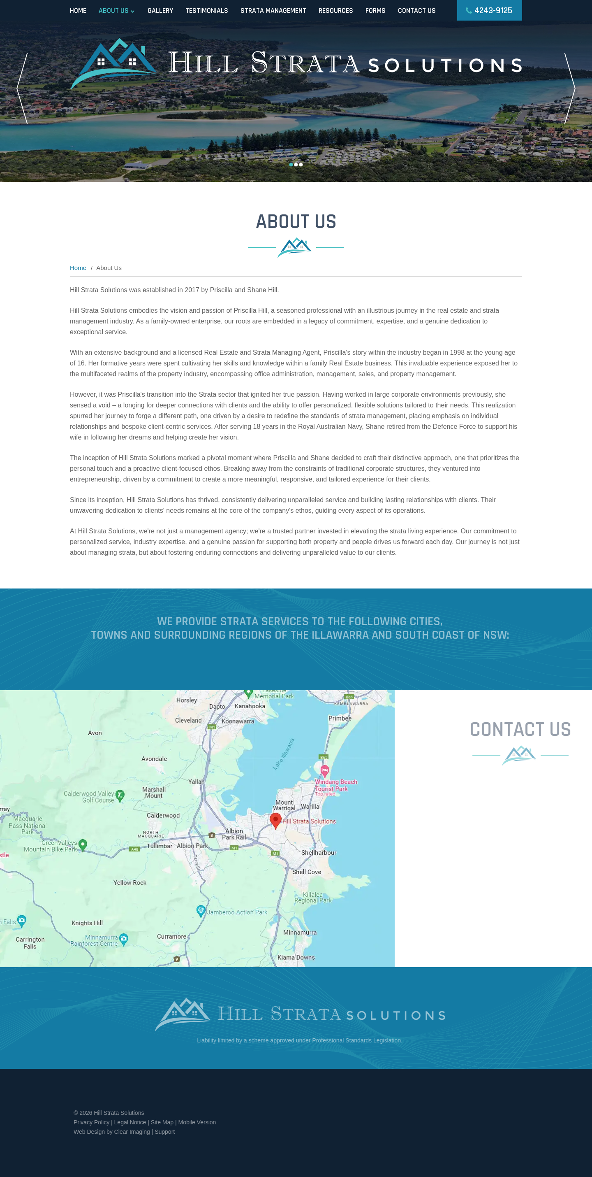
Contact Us (417, 10)
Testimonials (206, 10)
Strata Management (273, 10)
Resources (336, 10)
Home (78, 10)
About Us (114, 10)
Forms (375, 10)
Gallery (160, 10)
